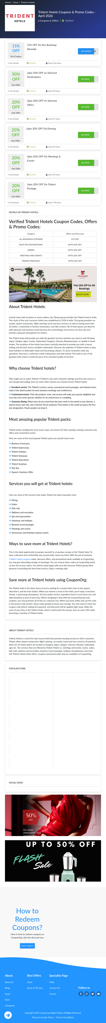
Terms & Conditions (65, 1017)
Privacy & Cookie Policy (42, 1017)
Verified (31, 63)
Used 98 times (53, 91)
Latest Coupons (27, 946)
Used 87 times (53, 119)
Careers (52, 994)
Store (15, 2)
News (7, 994)
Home (8, 2)
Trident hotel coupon (19, 559)
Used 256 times (53, 63)
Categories (10, 1005)
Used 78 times (53, 174)
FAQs (51, 982)
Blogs (7, 988)
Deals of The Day (35, 988)
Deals (29, 982)
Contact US (54, 988)
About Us (9, 982)
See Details (13, 63)
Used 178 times (53, 202)
